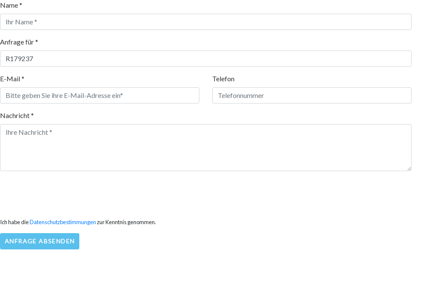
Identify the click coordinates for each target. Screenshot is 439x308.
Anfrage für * (19, 42)
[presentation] (65, 194)
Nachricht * (17, 115)
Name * (11, 5)
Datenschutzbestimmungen (63, 222)
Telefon (223, 78)
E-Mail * (12, 78)
